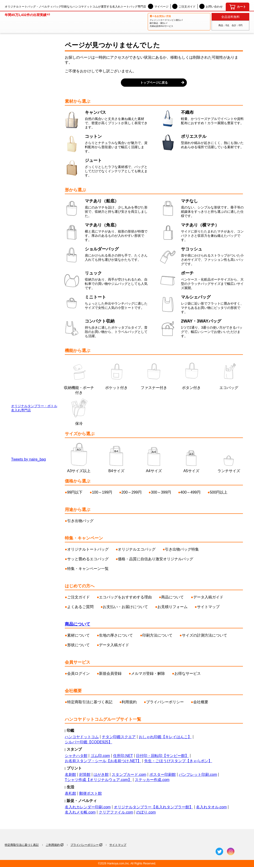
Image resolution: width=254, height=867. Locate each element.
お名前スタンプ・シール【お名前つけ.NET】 (103, 761)
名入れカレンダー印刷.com (88, 807)
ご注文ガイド (184, 6)
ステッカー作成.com (152, 780)
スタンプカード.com (129, 775)
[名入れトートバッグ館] (27, 20)
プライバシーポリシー (165, 702)
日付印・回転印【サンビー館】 (162, 756)
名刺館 (70, 775)
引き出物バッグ (80, 521)
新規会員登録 (110, 673)
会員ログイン (78, 673)
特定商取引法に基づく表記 (89, 702)
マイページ (158, 6)
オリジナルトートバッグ (88, 549)
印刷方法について (157, 635)
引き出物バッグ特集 (182, 549)
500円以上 (218, 492)
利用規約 (129, 702)
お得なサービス (187, 673)
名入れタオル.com (211, 807)
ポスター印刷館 (162, 775)
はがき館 (101, 775)
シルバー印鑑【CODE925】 (88, 742)
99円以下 (75, 492)
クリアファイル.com (116, 812)
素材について (78, 635)
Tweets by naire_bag (28, 459)
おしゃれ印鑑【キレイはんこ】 (165, 737)
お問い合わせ (211, 6)
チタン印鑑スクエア (119, 737)
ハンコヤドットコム (82, 737)
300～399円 (161, 492)
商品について (172, 597)
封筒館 (84, 775)
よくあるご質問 (80, 607)
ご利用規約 (53, 845)
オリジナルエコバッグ (137, 549)
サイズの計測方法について (204, 635)
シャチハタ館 (76, 756)
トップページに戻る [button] (154, 82)
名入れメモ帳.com (80, 812)
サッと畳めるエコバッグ (88, 559)
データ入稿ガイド (208, 597)
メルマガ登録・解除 (148, 673)
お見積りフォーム (172, 607)
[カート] (237, 7)
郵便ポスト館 (90, 793)
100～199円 (102, 492)
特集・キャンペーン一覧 (88, 569)
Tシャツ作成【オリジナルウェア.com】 (98, 780)
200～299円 (131, 492)
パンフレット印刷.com (198, 775)
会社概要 (200, 702)
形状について (78, 645)
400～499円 (190, 492)
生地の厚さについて (116, 635)
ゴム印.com (100, 756)
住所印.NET (123, 756)
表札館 (70, 793)
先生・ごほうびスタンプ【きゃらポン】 (178, 761)
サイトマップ (208, 607)
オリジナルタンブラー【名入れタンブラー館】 (153, 807)
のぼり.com (146, 812)
